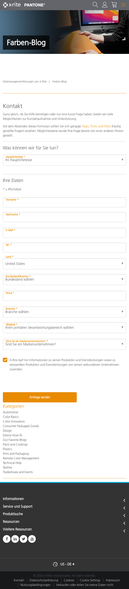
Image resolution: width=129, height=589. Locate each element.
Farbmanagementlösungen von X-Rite (25, 81)
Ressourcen (11, 522)
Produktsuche (13, 514)
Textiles (7, 467)
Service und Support (17, 507)
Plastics (7, 449)
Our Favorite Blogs (15, 440)
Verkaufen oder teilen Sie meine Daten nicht (84, 585)
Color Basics (11, 417)
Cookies (69, 580)
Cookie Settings (90, 580)
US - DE (65, 564)
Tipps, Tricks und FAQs (96, 126)
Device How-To (12, 435)
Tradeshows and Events (18, 472)
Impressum (113, 580)
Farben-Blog (60, 81)
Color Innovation (14, 421)
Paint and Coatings (15, 444)
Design (7, 430)
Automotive (10, 412)
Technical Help (12, 463)
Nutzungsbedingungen (35, 585)
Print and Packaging (16, 454)
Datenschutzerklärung (44, 580)
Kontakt (19, 580)
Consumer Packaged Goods (21, 426)
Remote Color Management (21, 458)
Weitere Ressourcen (17, 529)
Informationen (13, 499)
